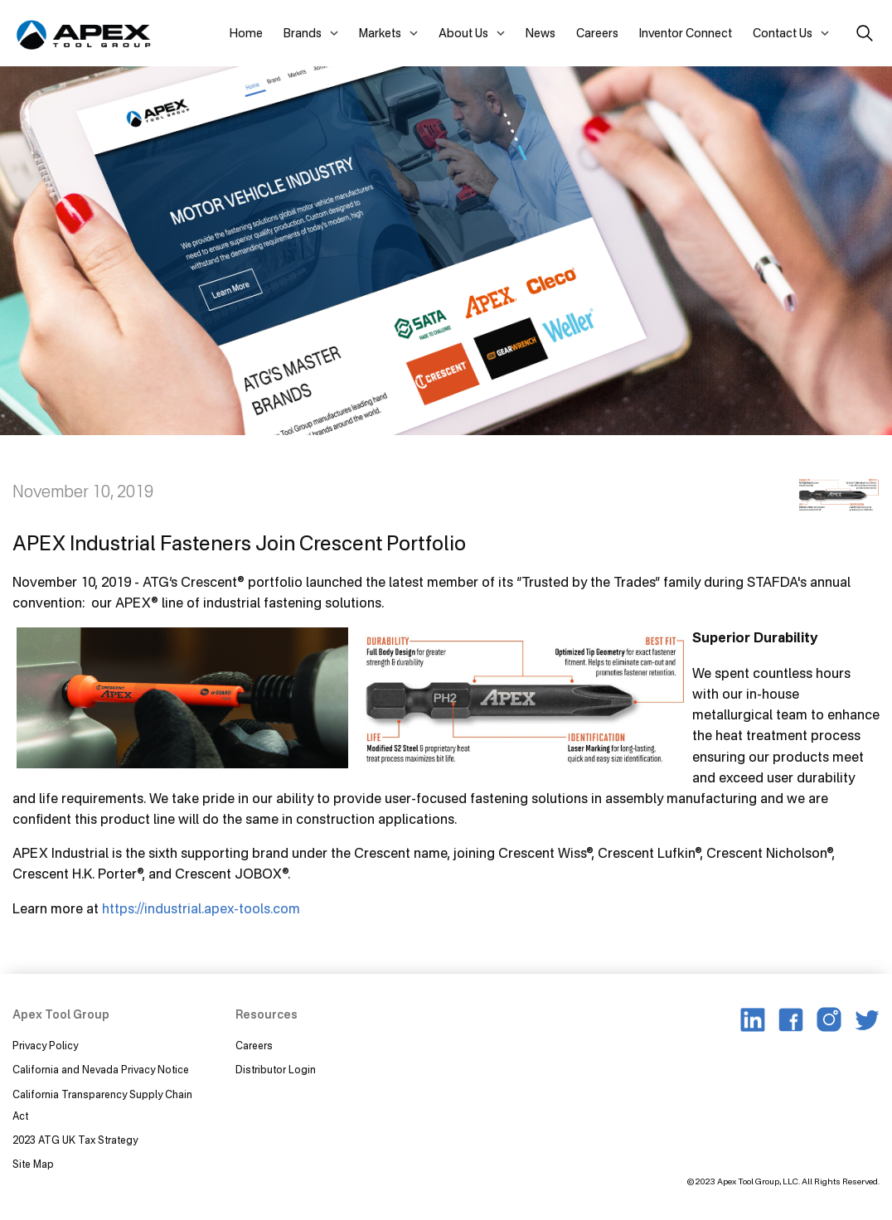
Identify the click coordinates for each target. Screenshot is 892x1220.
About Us (463, 33)
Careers (597, 33)
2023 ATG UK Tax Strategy (75, 1140)
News (540, 33)
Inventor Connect (685, 33)
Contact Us (782, 33)
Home (246, 33)
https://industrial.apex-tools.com (201, 908)
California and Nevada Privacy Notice (100, 1069)
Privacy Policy (45, 1045)
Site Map (33, 1164)
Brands (303, 33)
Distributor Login (275, 1069)
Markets (380, 33)
